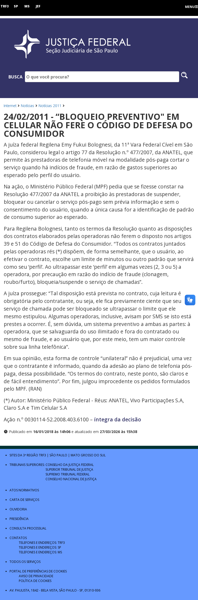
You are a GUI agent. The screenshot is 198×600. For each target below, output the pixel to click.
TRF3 (5, 6)
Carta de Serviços (24, 499)
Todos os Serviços (25, 561)
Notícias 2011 (50, 105)
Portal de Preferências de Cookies (38, 571)
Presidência (19, 519)
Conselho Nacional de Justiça (71, 479)
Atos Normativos (24, 490)
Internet (10, 105)
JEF (38, 6)
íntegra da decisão (117, 419)
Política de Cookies (35, 581)
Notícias (27, 105)
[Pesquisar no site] (184, 76)
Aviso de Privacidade (36, 576)
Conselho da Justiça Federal (70, 464)
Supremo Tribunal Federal (67, 474)
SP (16, 6)
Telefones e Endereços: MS (40, 552)
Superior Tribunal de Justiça (69, 469)
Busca (15, 77)
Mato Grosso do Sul (88, 455)
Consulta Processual (28, 528)
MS (27, 6)
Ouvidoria (18, 509)
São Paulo (58, 455)
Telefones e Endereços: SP (40, 547)
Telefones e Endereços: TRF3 (42, 542)
